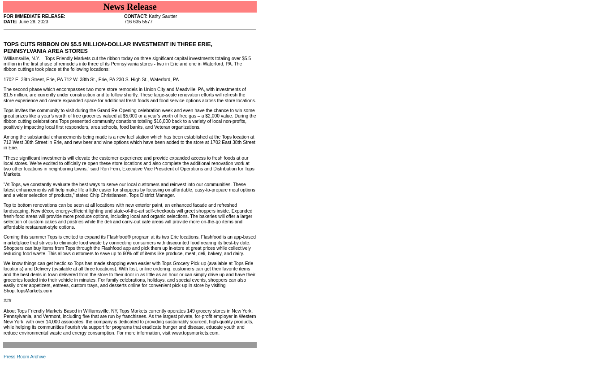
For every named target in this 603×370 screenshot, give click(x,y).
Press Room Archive (25, 356)
